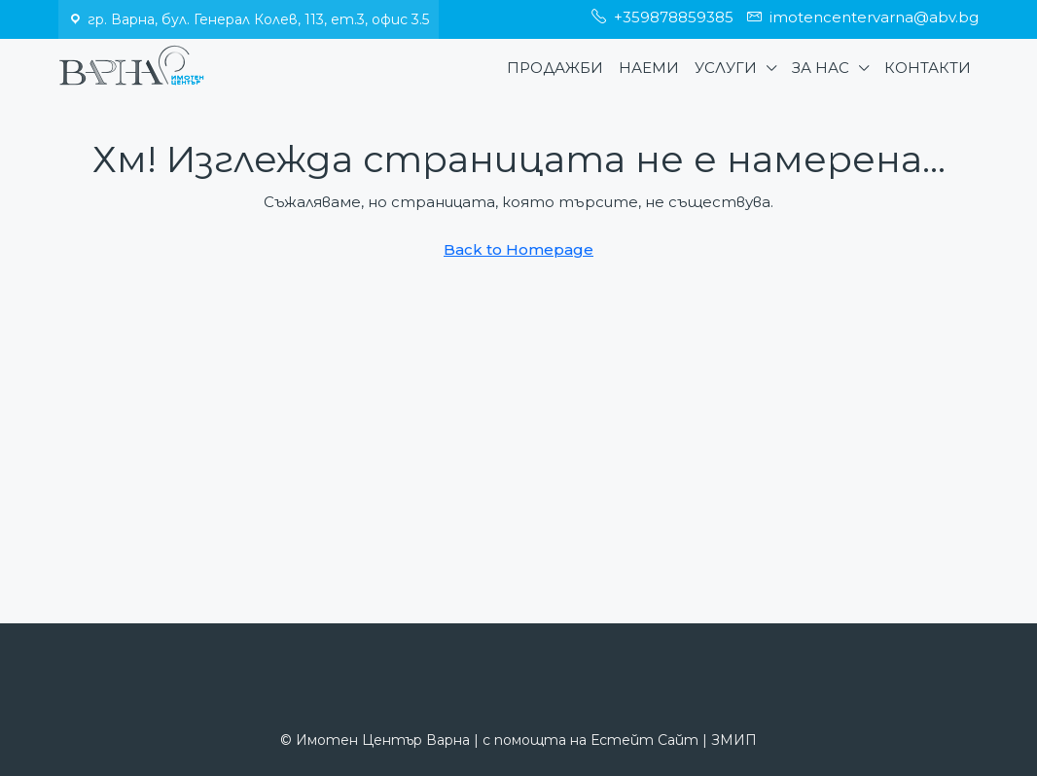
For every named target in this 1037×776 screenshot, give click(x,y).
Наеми (649, 67)
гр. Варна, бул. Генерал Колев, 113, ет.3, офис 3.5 (258, 19)
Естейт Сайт (644, 740)
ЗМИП (734, 740)
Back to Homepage (518, 249)
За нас (820, 67)
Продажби (555, 67)
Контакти (927, 67)
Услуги (726, 67)
